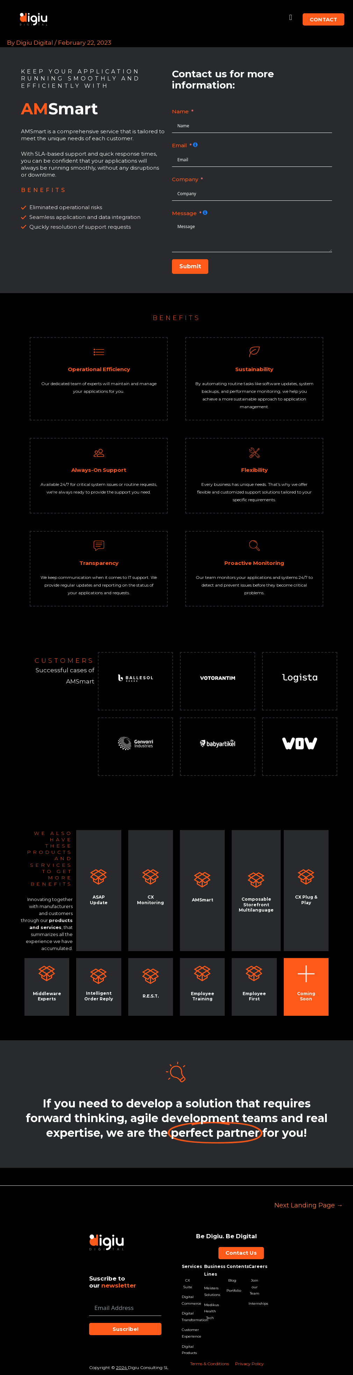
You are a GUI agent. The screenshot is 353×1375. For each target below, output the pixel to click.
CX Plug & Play (306, 899)
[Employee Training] (202, 973)
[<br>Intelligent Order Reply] (98, 976)
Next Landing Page (308, 1205)
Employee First (254, 996)
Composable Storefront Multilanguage (256, 904)
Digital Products (188, 1349)
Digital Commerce (188, 1300)
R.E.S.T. (151, 996)
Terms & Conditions (209, 1363)
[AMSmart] (202, 879)
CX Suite (187, 1283)
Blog (232, 1280)
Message (184, 213)
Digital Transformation (188, 1316)
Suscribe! (125, 1329)
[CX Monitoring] (150, 877)
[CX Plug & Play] (306, 877)
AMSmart (202, 899)
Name (180, 111)
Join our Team (254, 1287)
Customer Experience (188, 1333)
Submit (190, 266)
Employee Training (202, 996)
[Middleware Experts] (46, 973)
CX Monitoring (150, 899)
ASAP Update (99, 899)
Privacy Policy (249, 1363)
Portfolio (232, 1290)
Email (179, 145)
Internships (254, 1303)
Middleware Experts (47, 996)
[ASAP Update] (98, 877)
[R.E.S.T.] (150, 976)
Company (185, 179)
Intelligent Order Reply (98, 996)
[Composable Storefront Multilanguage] (256, 880)
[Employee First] (254, 973)
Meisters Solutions (210, 1291)
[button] (290, 17)
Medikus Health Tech (210, 1311)
